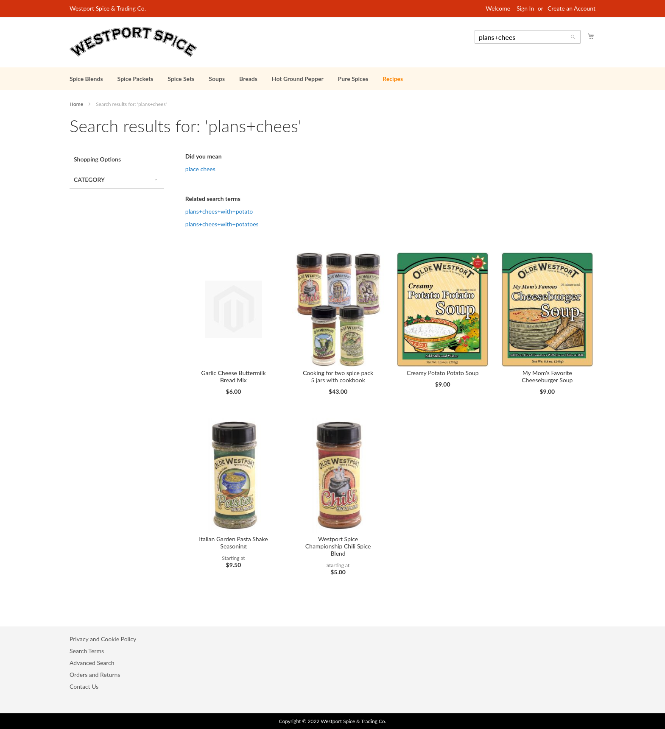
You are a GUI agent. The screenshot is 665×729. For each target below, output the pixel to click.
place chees (200, 169)
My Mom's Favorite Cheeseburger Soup (547, 376)
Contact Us (84, 686)
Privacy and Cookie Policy (103, 639)
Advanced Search (92, 662)
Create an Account (571, 8)
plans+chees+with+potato (219, 211)
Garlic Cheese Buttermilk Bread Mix (233, 376)
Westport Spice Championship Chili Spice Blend (338, 546)
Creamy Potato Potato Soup (443, 372)
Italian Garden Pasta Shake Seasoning (233, 542)
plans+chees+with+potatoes (222, 224)
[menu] (332, 78)
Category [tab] (89, 179)
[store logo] (133, 42)
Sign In (525, 8)
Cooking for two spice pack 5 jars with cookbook (338, 376)
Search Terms (87, 650)
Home (77, 104)
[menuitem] (86, 78)
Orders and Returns (95, 674)
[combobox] (528, 37)
